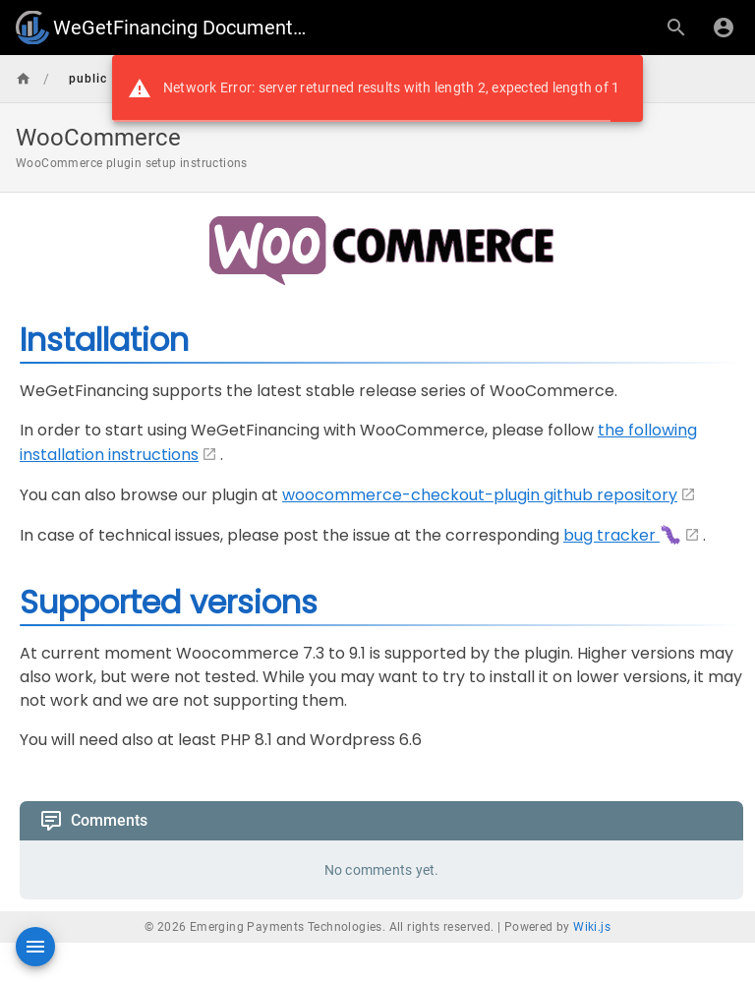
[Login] (723, 27)
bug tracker (621, 535)
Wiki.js (591, 927)
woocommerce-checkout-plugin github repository (479, 495)
